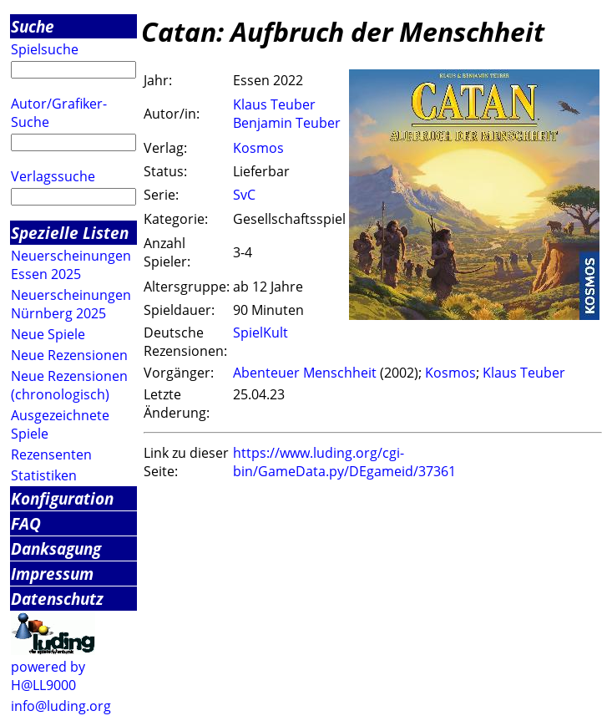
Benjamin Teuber (287, 123)
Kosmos (258, 148)
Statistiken (44, 475)
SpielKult (260, 332)
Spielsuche (44, 49)
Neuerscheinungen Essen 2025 (71, 264)
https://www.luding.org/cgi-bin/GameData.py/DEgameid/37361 (344, 462)
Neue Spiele (48, 334)
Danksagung (56, 548)
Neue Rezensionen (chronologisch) (69, 385)
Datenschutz (57, 598)
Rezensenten (51, 454)
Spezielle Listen (70, 232)
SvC (244, 194)
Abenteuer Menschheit (305, 372)
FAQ (26, 523)
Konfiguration (62, 498)
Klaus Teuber (274, 104)
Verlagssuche (53, 176)
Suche (32, 26)
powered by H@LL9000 (48, 675)
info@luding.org (61, 706)
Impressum (52, 573)
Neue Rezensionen (69, 355)
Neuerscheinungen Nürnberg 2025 (71, 304)
